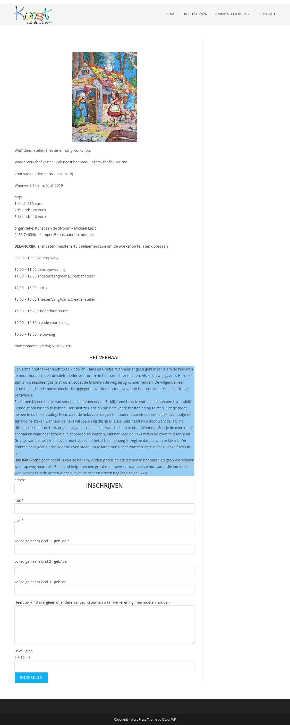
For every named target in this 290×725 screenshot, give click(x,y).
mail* (19, 500)
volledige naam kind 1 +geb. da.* (41, 540)
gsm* (18, 520)
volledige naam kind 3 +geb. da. (40, 581)
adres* (20, 479)
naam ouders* (26, 459)
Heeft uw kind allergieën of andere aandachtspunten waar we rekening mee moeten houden (92, 602)
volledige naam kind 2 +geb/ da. (40, 561)
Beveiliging (23, 650)
